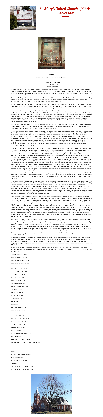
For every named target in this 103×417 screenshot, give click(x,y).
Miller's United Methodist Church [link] (9, 296)
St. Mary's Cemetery (61, 82)
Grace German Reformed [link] (8, 224)
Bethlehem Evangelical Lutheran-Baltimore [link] (10, 63)
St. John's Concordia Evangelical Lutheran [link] (10, 390)
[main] (73, 11)
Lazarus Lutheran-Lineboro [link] (9, 267)
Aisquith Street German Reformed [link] (9, 35)
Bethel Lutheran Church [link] (9, 57)
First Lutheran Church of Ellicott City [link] (9, 183)
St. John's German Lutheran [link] (9, 406)
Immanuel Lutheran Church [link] (10, 238)
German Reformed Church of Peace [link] (9, 214)
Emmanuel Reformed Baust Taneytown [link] (10, 124)
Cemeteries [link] (6, 28)
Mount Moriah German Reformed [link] (9, 307)
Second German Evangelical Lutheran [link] (10, 357)
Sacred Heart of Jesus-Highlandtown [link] (10, 338)
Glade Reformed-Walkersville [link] (9, 219)
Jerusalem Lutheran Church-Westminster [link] (10, 263)
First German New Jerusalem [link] (9, 168)
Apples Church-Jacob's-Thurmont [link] (9, 40)
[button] (101, 2)
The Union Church (61, 80)
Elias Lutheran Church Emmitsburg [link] (10, 114)
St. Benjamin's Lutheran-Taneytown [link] (10, 374)
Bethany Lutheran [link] (9, 53)
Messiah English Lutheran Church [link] (9, 291)
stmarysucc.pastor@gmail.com (36, 371)
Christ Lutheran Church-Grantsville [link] (10, 76)
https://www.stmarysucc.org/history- (65, 72)
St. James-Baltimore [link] (10, 387)
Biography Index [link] (8, 22)
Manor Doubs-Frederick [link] (8, 277)
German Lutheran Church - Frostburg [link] (9, 209)
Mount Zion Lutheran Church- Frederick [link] (10, 323)
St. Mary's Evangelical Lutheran (61, 78)
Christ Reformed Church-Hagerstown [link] (10, 86)
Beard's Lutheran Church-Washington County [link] (10, 49)
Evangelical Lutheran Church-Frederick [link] (10, 129)
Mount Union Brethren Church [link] (9, 312)
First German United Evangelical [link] (10, 177)
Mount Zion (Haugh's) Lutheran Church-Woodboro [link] (10, 318)
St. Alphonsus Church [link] (10, 370)
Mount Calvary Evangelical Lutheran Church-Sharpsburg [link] (10, 302)
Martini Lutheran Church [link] (9, 286)
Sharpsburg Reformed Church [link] (10, 366)
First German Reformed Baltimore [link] (10, 172)
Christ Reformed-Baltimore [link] (9, 81)
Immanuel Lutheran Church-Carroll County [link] (10, 244)
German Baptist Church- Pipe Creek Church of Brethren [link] (10, 199)
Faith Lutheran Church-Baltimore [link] (9, 142)
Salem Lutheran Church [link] (8, 347)
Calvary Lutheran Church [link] (9, 71)
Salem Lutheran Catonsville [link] (8, 343)
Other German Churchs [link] (8, 333)
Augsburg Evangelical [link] (10, 44)
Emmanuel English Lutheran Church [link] (9, 119)
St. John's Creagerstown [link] (8, 395)
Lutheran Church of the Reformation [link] (10, 272)
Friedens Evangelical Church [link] (10, 193)
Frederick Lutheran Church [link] (10, 189)
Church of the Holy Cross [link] (9, 107)
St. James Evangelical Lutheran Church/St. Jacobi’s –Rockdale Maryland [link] (10, 381)
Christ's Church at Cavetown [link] (9, 95)
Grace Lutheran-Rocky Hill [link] (9, 228)
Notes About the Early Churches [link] (10, 328)
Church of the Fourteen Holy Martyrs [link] (8, 101)
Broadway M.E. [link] (8, 68)
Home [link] (4, 20)
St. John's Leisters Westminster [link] (9, 411)
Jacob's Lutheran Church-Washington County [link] (10, 250)
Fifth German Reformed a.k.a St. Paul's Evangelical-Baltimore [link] (9, 148)
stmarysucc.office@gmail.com (36, 374)
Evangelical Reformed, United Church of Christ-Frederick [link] (9, 135)
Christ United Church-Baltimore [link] (9, 91)
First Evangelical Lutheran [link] (9, 158)
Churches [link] (5, 31)
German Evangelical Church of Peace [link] (10, 205)
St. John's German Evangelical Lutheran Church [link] (10, 401)
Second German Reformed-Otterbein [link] (10, 362)
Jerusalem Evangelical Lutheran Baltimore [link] (10, 257)
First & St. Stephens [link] (10, 154)
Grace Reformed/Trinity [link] (9, 233)
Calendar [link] (5, 25)
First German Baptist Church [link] (10, 163)
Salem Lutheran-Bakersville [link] (9, 352)
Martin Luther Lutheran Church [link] (9, 282)
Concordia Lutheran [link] (10, 111)
